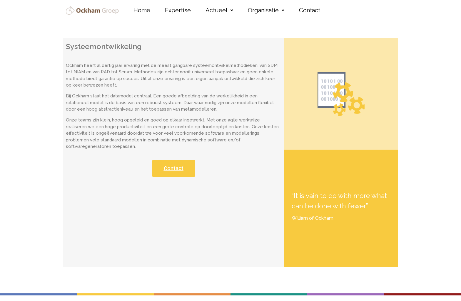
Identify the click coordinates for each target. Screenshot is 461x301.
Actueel (219, 10)
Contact (309, 10)
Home (141, 10)
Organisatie (266, 10)
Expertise (178, 10)
